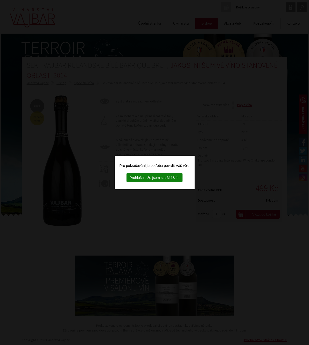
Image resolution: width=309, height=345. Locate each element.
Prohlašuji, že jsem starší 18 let (154, 178)
